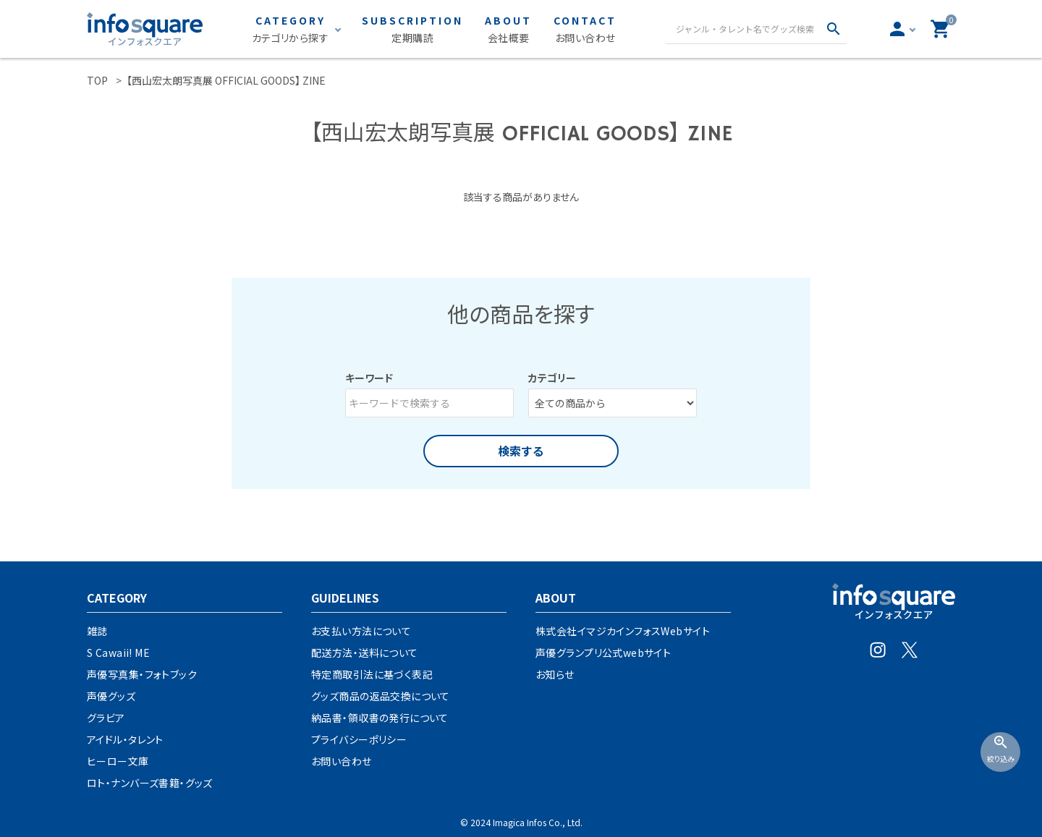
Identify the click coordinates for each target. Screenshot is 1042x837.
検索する (521, 450)
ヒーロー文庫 (118, 761)
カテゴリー (552, 377)
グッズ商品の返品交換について (380, 696)
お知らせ (555, 674)
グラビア (106, 717)
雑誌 (97, 631)
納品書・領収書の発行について (380, 717)
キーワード (369, 377)
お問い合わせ (341, 761)
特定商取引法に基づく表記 (372, 674)
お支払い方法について (361, 631)
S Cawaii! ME (118, 652)
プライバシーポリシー (359, 739)
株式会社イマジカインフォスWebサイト (622, 631)
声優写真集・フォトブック (142, 674)
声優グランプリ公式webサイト (603, 652)
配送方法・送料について (364, 652)
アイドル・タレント (125, 739)
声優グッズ (111, 696)
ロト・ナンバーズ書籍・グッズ (150, 783)
